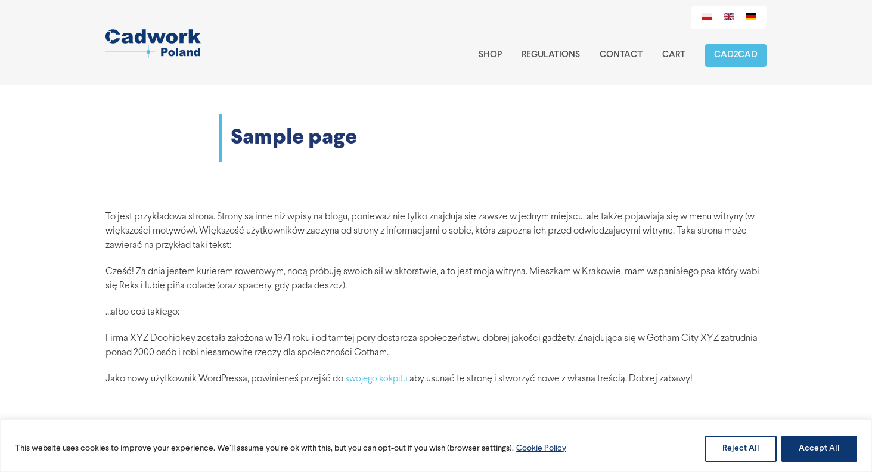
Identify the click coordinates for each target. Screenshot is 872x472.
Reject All (740, 448)
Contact (621, 55)
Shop (490, 55)
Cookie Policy (541, 448)
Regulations (551, 55)
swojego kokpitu (376, 379)
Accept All (819, 448)
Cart (673, 55)
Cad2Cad (736, 55)
